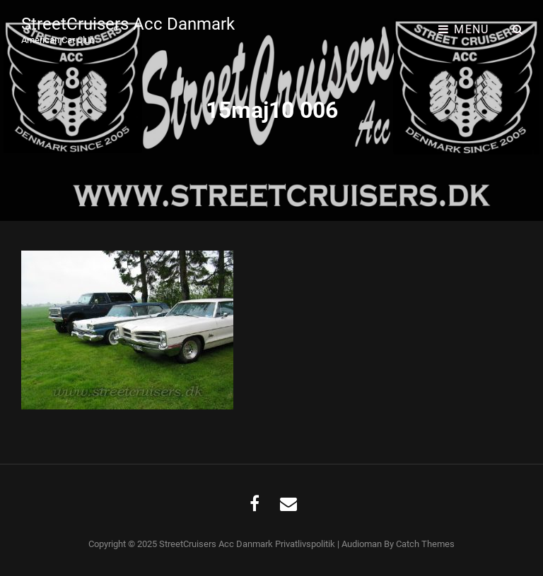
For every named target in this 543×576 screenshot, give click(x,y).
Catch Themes (425, 544)
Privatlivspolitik (305, 544)
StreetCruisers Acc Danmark (128, 24)
